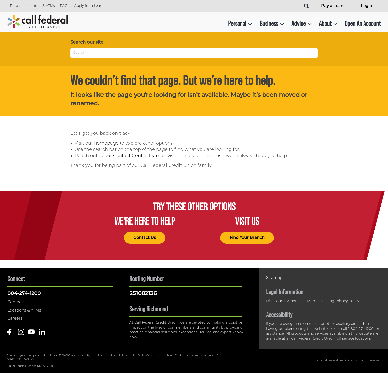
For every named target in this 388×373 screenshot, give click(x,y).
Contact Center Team (137, 156)
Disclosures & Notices (284, 301)
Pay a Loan (332, 6)
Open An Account (363, 23)
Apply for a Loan (88, 6)
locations (211, 156)
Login (366, 6)
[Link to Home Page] (37, 23)
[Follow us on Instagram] (21, 334)
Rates (15, 6)
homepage (106, 143)
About (328, 23)
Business (272, 23)
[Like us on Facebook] (10, 334)
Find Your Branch (247, 238)
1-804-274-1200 (360, 329)
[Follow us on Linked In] (42, 334)
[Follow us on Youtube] (31, 334)
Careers (14, 318)
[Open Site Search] (306, 6)
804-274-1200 (24, 293)
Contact (15, 302)
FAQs (64, 6)
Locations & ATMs (39, 6)
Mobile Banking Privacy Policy (333, 301)
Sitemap (274, 278)
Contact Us (144, 238)
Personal (240, 23)
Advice (301, 23)
